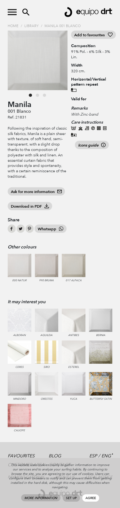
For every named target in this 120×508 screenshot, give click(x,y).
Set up (71, 498)
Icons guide (92, 145)
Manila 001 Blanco (62, 26)
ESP (93, 456)
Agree (90, 498)
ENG (106, 456)
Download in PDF (30, 206)
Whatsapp (50, 229)
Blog (55, 456)
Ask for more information (36, 191)
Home (13, 26)
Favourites (21, 456)
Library (31, 26)
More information (40, 498)
